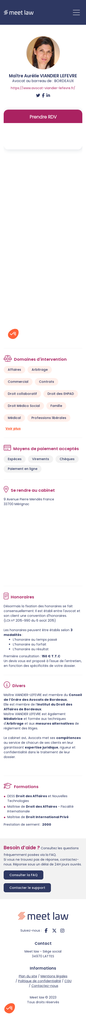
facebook (46, 930)
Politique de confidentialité (39, 981)
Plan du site (28, 976)
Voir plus (13, 428)
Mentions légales (54, 976)
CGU (68, 981)
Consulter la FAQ (23, 875)
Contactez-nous (44, 985)
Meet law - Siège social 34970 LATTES (43, 953)
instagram (62, 930)
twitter (54, 930)
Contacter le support (27, 887)
